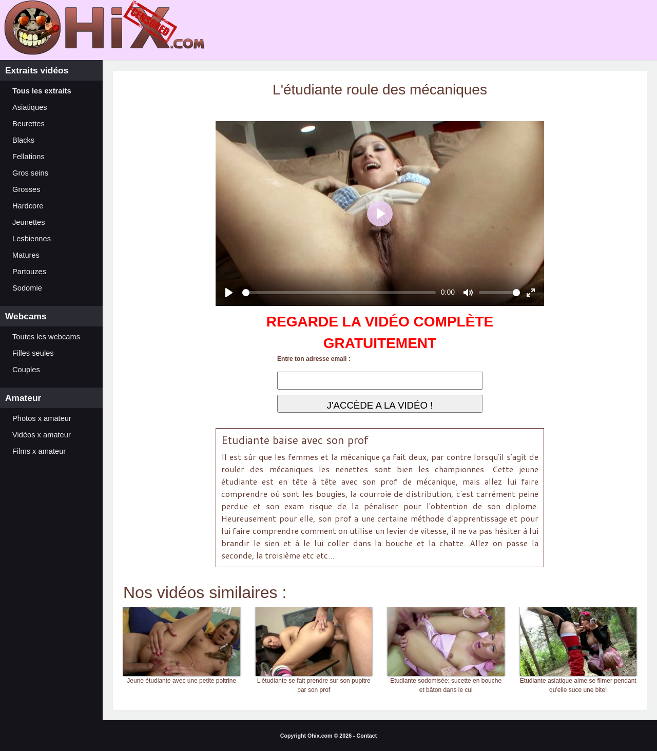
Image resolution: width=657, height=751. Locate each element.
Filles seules (33, 353)
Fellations (28, 156)
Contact (367, 736)
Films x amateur (39, 451)
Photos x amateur (41, 418)
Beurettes (28, 124)
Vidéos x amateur (41, 435)
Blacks (23, 140)
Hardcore (27, 206)
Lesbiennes (31, 239)
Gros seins (30, 173)
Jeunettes (28, 222)
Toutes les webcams (46, 337)
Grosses (26, 189)
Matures (26, 255)
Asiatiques (29, 107)
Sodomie (27, 288)
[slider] (339, 292)
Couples (26, 369)
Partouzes (29, 271)
